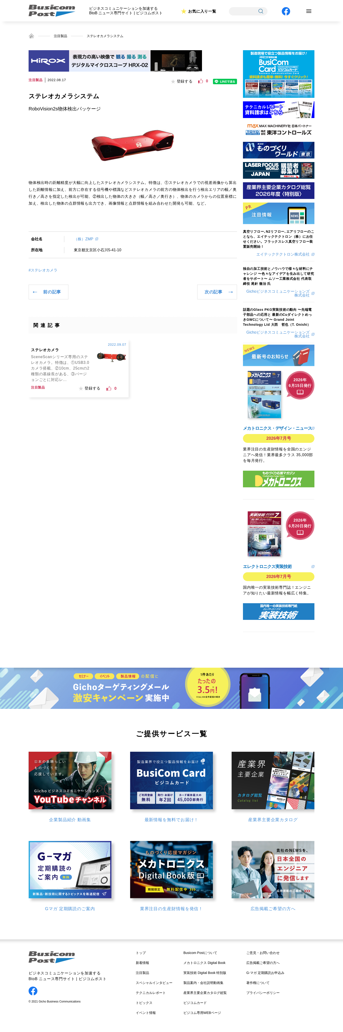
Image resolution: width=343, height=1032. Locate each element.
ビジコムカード (195, 1003)
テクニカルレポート (151, 993)
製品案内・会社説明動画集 (203, 983)
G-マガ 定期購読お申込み (265, 973)
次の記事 (213, 292)
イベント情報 (146, 1013)
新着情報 (142, 963)
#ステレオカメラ (43, 270)
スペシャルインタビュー (154, 983)
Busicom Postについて (200, 953)
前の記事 (52, 292)
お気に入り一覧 (202, 11)
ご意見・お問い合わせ (263, 953)
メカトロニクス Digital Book (204, 963)
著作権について (258, 983)
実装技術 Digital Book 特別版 (204, 973)
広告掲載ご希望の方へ (263, 963)
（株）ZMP (83, 239)
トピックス (144, 1003)
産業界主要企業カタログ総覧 (205, 993)
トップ (141, 953)
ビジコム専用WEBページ (202, 1013)
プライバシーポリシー (263, 993)
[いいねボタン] (200, 81)
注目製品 (60, 36)
